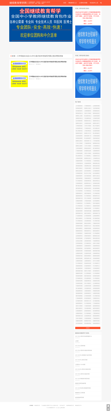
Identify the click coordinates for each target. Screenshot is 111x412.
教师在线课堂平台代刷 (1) (96, 231)
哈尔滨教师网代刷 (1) (96, 173)
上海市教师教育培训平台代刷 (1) (79, 148)
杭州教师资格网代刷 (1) (96, 276)
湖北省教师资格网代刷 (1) (79, 268)
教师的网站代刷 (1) (96, 164)
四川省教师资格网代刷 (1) (96, 218)
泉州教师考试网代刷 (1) (79, 226)
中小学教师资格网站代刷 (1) (87, 303)
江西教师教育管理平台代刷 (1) (96, 151)
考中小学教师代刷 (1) (87, 284)
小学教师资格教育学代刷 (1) (87, 201)
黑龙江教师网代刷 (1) (79, 218)
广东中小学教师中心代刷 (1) (79, 143)
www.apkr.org (58, 407)
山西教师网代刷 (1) (96, 286)
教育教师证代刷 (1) (96, 236)
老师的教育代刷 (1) (96, 186)
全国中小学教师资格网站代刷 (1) (96, 243)
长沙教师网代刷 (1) (79, 128)
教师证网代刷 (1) (96, 180)
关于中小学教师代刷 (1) (96, 261)
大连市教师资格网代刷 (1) (96, 108)
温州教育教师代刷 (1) (87, 311)
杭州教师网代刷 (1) (96, 229)
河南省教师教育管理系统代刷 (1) (96, 259)
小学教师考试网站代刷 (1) (96, 118)
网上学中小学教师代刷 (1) (87, 173)
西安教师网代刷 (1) (87, 181)
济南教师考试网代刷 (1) (96, 281)
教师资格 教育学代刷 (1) (87, 188)
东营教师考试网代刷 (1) (79, 251)
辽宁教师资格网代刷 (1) (87, 296)
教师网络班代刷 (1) (96, 143)
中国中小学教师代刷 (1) (87, 153)
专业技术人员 (94, 3)
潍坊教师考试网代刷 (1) (87, 263)
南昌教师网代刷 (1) (87, 281)
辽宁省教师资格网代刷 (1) (96, 301)
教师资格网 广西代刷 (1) (96, 213)
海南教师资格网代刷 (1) (96, 206)
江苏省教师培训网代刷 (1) (87, 289)
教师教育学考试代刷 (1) (87, 321)
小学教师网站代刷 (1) (96, 146)
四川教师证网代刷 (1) (79, 111)
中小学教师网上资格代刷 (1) (87, 156)
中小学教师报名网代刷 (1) (96, 278)
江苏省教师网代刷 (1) (96, 268)
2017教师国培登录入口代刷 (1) (79, 106)
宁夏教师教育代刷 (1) (87, 178)
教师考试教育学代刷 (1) (96, 309)
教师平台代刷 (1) (96, 175)
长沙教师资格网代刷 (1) (96, 131)
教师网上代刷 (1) (87, 108)
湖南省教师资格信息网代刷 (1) (79, 166)
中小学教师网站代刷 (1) (96, 233)
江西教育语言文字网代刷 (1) (96, 298)
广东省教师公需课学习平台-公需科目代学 (49, 405)
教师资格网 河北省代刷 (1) (79, 213)
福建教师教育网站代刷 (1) (96, 211)
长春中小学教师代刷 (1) (87, 113)
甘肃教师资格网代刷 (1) (79, 201)
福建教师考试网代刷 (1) (79, 273)
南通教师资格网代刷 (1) (87, 229)
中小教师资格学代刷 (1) (79, 233)
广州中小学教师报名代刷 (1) (87, 146)
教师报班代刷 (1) (87, 120)
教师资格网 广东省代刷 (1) (87, 141)
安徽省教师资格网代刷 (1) (79, 266)
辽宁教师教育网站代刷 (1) (87, 216)
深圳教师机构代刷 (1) (96, 111)
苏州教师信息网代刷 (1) (87, 151)
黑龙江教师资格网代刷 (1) (96, 226)
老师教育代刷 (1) (79, 118)
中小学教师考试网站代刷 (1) (79, 181)
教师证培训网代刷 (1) (87, 224)
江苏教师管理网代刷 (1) (79, 158)
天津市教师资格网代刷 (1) (79, 243)
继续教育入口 (72, 3)
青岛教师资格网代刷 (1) (79, 276)
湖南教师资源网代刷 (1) (87, 208)
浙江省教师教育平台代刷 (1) (79, 289)
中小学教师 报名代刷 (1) (96, 296)
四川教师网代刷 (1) (96, 311)
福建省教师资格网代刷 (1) (79, 196)
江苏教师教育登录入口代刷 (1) (79, 183)
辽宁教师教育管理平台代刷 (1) (96, 171)
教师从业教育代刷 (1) (79, 309)
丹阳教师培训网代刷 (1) (96, 291)
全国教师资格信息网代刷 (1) (79, 314)
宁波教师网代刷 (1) (96, 241)
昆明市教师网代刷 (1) (79, 229)
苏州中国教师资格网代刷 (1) (96, 168)
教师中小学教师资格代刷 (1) (87, 271)
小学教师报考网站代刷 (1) (96, 178)
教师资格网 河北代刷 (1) (79, 198)
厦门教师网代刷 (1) (96, 148)
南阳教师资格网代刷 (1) (96, 256)
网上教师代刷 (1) (87, 115)
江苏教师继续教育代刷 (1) (87, 319)
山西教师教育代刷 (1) (87, 261)
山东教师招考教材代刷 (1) (96, 106)
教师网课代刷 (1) (87, 183)
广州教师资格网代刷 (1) (79, 151)
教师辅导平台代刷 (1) (87, 226)
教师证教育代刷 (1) (96, 238)
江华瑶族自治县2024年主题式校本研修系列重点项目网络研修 (47, 62)
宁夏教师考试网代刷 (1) (96, 224)
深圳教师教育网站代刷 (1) (96, 289)
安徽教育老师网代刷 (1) (79, 321)
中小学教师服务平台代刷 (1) (87, 314)
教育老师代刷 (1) (79, 113)
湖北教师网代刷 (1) (79, 291)
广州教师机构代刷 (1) (87, 106)
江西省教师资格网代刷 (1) (79, 248)
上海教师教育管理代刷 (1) (79, 246)
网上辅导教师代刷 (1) (96, 133)
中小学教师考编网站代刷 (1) (87, 218)
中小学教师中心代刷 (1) (96, 266)
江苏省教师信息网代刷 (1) (87, 118)
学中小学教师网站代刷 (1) (87, 198)
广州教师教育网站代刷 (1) (79, 298)
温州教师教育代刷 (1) (87, 293)
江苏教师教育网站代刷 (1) (87, 164)
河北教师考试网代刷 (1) (87, 254)
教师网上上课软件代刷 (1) (79, 116)
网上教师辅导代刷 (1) (79, 156)
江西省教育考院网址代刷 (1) (79, 173)
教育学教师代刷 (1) (87, 276)
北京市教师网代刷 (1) (96, 201)
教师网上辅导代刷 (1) (79, 123)
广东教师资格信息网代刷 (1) (96, 161)
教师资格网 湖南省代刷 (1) (96, 251)
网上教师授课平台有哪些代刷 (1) (87, 138)
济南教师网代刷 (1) (96, 246)
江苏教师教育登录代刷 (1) (87, 111)
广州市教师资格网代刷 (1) (96, 141)
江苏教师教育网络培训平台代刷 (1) (87, 186)
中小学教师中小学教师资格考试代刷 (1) (87, 206)
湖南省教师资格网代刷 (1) (79, 293)
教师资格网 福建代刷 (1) (87, 211)
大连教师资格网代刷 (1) (96, 116)
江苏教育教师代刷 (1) (87, 268)
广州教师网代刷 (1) (87, 143)
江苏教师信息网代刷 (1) (87, 123)
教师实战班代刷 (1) (96, 166)
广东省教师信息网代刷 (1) (96, 303)
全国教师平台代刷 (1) (96, 156)
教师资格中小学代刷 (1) (87, 301)
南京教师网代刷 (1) (96, 153)
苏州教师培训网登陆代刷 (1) (79, 281)
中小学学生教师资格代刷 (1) (96, 191)
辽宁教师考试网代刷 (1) (79, 301)
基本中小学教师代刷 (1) (79, 306)
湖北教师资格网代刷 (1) (79, 211)
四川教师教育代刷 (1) (96, 271)
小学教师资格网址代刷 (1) (96, 136)
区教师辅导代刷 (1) (79, 256)
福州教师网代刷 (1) (96, 306)
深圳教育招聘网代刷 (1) (79, 138)
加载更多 (88, 327)
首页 (64, 3)
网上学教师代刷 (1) (79, 131)
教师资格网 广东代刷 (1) (87, 136)
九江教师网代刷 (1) (96, 284)
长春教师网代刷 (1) (96, 254)
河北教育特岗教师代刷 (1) (79, 284)
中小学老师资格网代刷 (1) (79, 191)
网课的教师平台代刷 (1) (87, 231)
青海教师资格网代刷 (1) (79, 224)
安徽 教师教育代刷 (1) (96, 324)
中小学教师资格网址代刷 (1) (96, 194)
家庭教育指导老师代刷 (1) (79, 231)
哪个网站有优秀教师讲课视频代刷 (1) (79, 186)
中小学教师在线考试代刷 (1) (79, 221)
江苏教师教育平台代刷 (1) (79, 311)
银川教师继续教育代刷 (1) (96, 188)
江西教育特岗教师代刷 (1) (79, 261)
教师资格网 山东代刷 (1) (79, 208)
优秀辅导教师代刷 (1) (87, 236)
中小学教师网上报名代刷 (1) (96, 208)
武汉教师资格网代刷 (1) (96, 198)
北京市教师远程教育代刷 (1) (79, 324)
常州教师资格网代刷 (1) (87, 251)
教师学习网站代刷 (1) (79, 168)
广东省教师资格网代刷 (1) (79, 216)
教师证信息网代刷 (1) (79, 171)
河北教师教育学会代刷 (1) (87, 266)
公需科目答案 (83, 3)
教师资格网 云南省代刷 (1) (79, 316)
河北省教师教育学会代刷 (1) (87, 278)
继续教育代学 (18, 3)
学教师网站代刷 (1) (87, 166)
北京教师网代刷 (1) (87, 316)
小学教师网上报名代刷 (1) (96, 158)
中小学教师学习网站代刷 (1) (96, 263)
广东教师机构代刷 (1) (87, 128)
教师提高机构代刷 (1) (87, 148)
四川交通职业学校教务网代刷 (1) (96, 128)
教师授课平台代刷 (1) (96, 196)
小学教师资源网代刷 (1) (79, 153)
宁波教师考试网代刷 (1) (79, 286)
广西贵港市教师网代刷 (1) (87, 168)
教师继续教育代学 (70, 405)
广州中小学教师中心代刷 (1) (87, 126)
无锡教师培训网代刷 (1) (87, 233)
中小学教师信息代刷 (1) (87, 191)
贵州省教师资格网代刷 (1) (87, 324)
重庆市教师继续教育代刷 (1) (79, 296)
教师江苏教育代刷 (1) (87, 213)
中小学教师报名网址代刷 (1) (87, 196)
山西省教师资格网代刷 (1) (87, 241)
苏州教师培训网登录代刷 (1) (96, 183)
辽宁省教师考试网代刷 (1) (87, 243)
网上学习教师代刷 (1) (96, 126)
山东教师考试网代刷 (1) (87, 286)
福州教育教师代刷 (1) (79, 303)
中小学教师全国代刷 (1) (79, 206)
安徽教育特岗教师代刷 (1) (96, 321)
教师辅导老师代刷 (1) (79, 133)
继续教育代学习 (78, 405)
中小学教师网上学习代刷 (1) (87, 203)
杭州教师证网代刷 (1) (79, 108)
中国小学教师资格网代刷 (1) (79, 319)
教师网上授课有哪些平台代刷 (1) (79, 146)
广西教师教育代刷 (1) (96, 319)
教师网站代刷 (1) (87, 158)
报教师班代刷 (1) (96, 120)
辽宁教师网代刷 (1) (79, 278)
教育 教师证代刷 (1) (79, 188)
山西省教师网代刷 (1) (96, 216)
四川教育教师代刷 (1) (87, 298)
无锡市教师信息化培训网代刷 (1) (96, 138)
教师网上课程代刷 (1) (79, 141)
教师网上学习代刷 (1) (87, 133)
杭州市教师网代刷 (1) (87, 171)
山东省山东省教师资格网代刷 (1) (79, 241)
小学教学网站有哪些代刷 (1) (87, 131)
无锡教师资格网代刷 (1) (79, 161)
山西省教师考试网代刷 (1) (79, 236)
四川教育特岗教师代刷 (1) (79, 238)
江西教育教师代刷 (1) (87, 291)
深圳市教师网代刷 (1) (87, 248)
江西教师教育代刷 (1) (87, 246)
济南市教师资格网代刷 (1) (79, 178)
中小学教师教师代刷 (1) (87, 273)
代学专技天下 (62, 405)
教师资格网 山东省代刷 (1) (87, 259)
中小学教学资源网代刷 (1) (96, 221)
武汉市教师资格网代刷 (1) (87, 176)
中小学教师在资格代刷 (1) (79, 263)
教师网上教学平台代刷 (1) (96, 123)
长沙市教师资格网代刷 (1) (79, 121)
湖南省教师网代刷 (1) (96, 316)
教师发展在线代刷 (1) (96, 113)
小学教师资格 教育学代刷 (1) (79, 164)
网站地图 (63, 407)
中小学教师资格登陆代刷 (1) (87, 161)
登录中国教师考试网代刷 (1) (96, 203)
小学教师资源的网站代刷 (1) (79, 126)
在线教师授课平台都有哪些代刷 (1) (79, 176)
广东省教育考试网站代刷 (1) (79, 203)
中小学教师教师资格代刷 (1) (96, 273)
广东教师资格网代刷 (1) (87, 306)
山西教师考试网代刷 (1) (79, 254)
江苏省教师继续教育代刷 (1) (87, 309)
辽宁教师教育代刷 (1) (87, 238)
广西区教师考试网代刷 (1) (96, 314)
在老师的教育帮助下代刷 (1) (79, 136)
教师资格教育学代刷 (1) (96, 248)
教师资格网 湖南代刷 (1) (79, 271)
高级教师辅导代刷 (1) (79, 194)
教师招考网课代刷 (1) (87, 256)
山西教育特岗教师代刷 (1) (96, 293)
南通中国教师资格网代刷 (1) (87, 194)
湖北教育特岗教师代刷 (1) (79, 259)
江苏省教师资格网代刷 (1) (87, 221)
